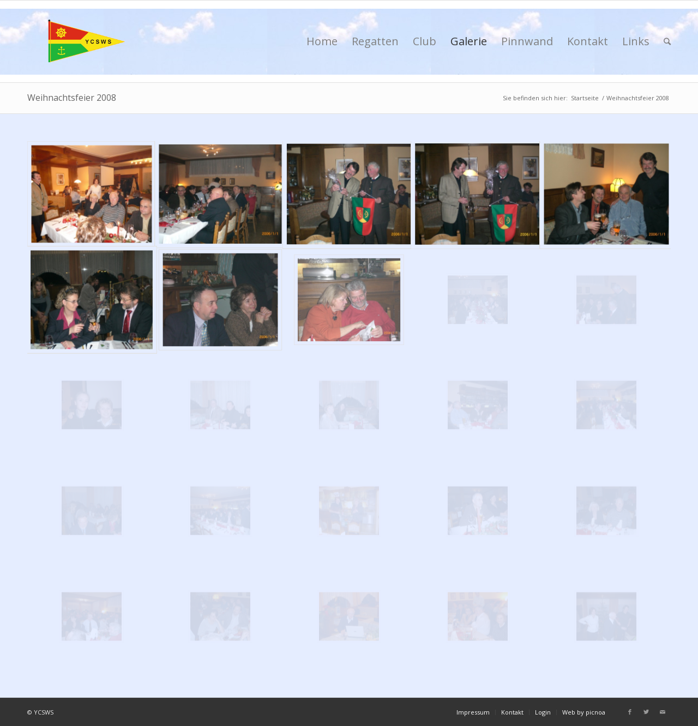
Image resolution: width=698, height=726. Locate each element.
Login (543, 712)
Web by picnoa (583, 712)
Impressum (473, 712)
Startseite (585, 98)
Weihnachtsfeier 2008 (71, 98)
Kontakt (512, 712)
